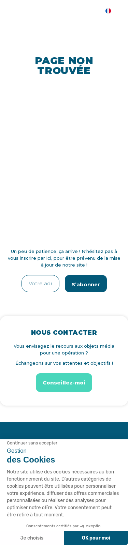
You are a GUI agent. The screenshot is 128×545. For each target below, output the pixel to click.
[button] (64, 382)
